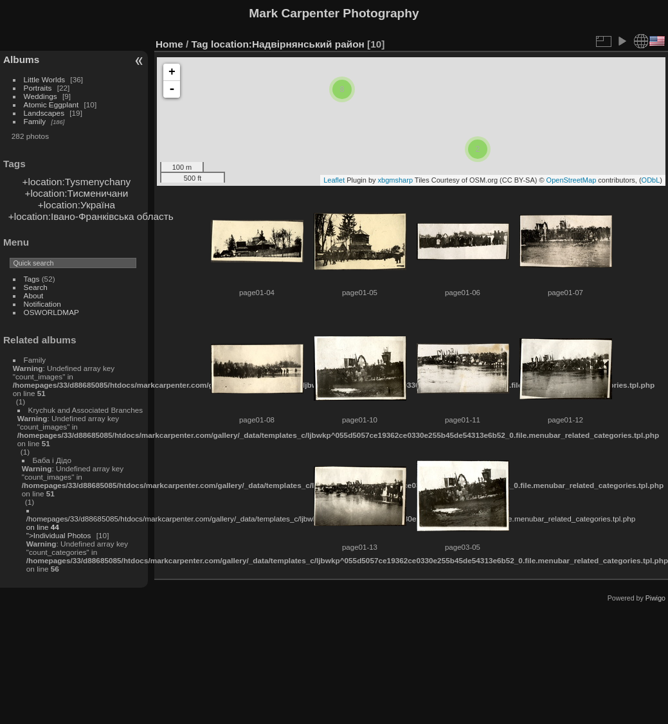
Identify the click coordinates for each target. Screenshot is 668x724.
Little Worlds (45, 79)
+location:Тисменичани (76, 193)
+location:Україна (76, 204)
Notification (42, 304)
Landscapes (44, 113)
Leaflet (334, 180)
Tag (200, 44)
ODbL (651, 180)
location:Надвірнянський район (288, 44)
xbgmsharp (395, 180)
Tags (32, 279)
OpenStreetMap (571, 180)
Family (35, 121)
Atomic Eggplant (51, 104)
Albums (21, 59)
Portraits (38, 88)
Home (169, 44)
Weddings (40, 96)
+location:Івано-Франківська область (91, 216)
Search (36, 287)
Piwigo (655, 598)
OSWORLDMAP (51, 312)
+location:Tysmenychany (77, 181)
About (34, 295)
